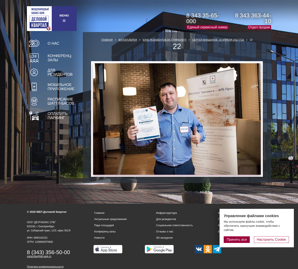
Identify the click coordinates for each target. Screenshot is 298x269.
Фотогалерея (128, 39)
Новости (99, 237)
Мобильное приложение (61, 87)
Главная (107, 39)
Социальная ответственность (174, 225)
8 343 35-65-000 (202, 18)
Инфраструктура (166, 212)
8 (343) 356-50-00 (48, 252)
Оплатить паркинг (57, 116)
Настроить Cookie (272, 240)
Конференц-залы (60, 58)
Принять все (238, 240)
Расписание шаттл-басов (61, 101)
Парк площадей (104, 225)
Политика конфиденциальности (45, 266)
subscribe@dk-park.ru (39, 256)
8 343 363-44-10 (253, 18)
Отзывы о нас (164, 231)
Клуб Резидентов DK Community (165, 39)
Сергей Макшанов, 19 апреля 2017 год (218, 39)
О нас (53, 43)
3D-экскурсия (164, 237)
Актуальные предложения (110, 219)
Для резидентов (60, 72)
